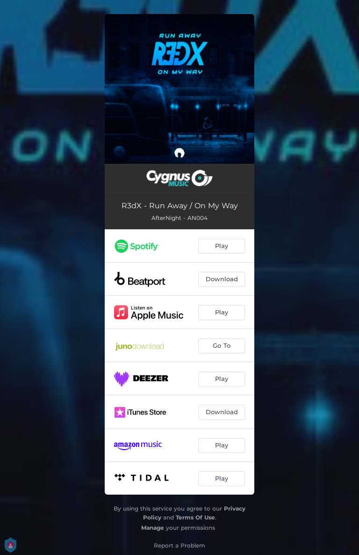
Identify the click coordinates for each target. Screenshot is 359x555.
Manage (152, 527)
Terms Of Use (195, 517)
